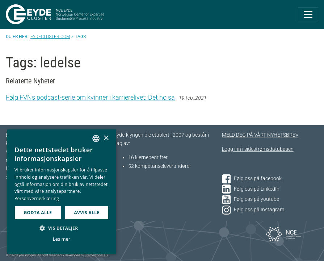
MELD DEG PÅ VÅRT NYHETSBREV (260, 135)
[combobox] (96, 138)
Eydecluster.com (50, 36)
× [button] (106, 138)
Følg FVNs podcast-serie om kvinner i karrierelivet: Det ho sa (90, 97)
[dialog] (61, 191)
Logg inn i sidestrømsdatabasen (258, 149)
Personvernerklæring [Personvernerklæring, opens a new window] (36, 198)
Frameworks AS (96, 255)
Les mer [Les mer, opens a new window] (61, 239)
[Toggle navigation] (308, 14)
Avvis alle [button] (86, 213)
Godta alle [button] (38, 213)
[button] (61, 228)
